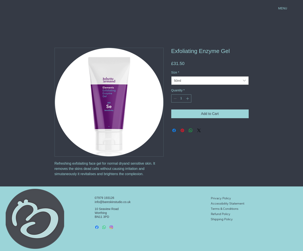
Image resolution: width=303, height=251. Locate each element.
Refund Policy (220, 214)
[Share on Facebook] (174, 130)
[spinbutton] (181, 98)
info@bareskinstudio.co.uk (112, 202)
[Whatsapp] (104, 227)
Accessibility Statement (227, 203)
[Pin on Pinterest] (182, 130)
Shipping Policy (222, 219)
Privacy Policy (221, 198)
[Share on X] (199, 130)
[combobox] (210, 80)
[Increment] (188, 98)
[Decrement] (174, 98)
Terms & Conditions (224, 209)
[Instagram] (111, 227)
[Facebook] (97, 227)
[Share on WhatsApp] (190, 130)
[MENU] (287, 8)
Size (175, 72)
